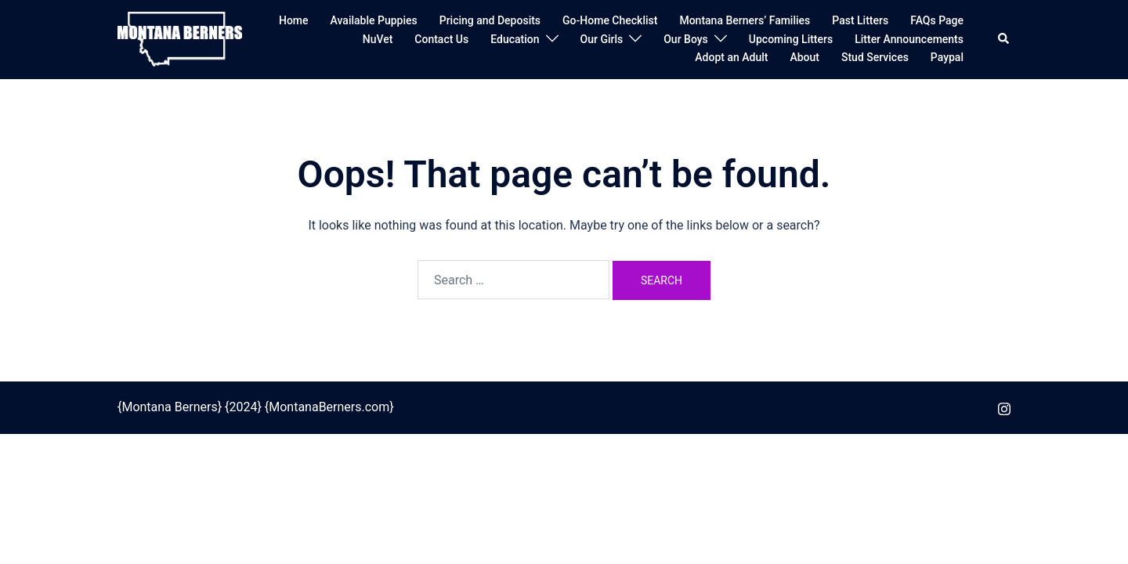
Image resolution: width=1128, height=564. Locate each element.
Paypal (947, 57)
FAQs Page (937, 20)
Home (294, 20)
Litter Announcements (909, 39)
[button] (1004, 39)
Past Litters (860, 20)
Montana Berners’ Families (744, 20)
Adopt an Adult (731, 57)
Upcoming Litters (791, 39)
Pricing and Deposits (489, 20)
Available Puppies (374, 20)
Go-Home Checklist (609, 20)
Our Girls (602, 39)
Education (514, 39)
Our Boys (685, 39)
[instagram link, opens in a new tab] (1004, 407)
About (804, 57)
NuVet (378, 39)
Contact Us (441, 39)
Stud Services (875, 57)
